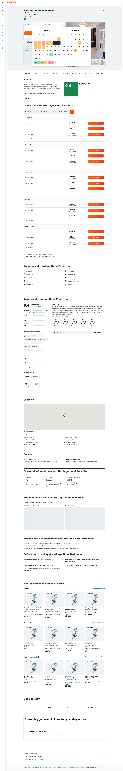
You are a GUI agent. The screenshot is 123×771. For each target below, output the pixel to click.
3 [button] (39, 43)
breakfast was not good (30, 339)
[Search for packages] (3, 17)
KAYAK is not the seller (65, 753)
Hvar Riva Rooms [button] (49, 609)
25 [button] (43, 54)
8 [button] (71, 43)
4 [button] (43, 43)
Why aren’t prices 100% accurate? (65, 759)
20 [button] (51, 51)
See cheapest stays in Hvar (98, 622)
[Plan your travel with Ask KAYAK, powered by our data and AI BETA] (3, 22)
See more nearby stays (99, 588)
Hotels (33, 767)
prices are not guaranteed (55, 748)
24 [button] (39, 54)
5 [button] (47, 43)
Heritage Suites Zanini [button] (50, 643)
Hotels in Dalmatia (73, 767)
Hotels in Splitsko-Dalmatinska (60, 767)
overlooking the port (29, 350)
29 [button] (59, 54)
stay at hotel (27, 346)
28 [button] (55, 54)
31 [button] (39, 58)
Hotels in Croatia (48, 767)
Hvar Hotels (81, 767)
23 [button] (36, 54)
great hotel (27, 343)
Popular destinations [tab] (43, 725)
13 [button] (51, 47)
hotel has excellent (36, 343)
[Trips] (3, 40)
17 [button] (39, 51)
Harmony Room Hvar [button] (70, 609)
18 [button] (43, 51)
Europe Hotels (39, 767)
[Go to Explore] (3, 25)
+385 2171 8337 (28, 16)
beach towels (39, 350)
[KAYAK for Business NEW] (3, 35)
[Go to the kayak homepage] (11, 2)
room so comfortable (43, 339)
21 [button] (55, 51)
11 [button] (43, 47)
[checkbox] (32, 377)
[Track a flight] (3, 28)
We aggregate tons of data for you (65, 756)
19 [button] (47, 51)
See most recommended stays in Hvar (95, 657)
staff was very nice (37, 336)
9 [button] (75, 43)
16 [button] (35, 51)
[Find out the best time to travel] (3, 32)
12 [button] (47, 47)
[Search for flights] (3, 7)
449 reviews (36, 19)
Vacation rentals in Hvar (58, 735)
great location (27, 336)
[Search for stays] (3, 10)
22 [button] (59, 51)
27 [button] (51, 54)
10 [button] (39, 47)
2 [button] (75, 39)
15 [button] (58, 47)
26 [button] (47, 54)
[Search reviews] (73, 332)
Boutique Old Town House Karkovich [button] (94, 608)
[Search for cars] (3, 14)
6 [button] (51, 43)
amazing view (35, 346)
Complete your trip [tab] (31, 725)
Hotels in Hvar (30, 735)
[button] (2, 2)
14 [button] (55, 47)
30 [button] (36, 58)
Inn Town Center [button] (28, 643)
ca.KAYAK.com (27, 767)
